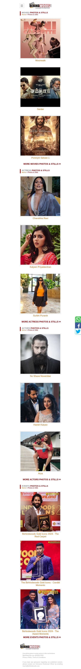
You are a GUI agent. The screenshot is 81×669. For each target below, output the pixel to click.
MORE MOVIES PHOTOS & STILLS (40, 164)
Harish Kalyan (40, 425)
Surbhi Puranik (40, 315)
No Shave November (40, 376)
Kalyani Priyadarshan (40, 267)
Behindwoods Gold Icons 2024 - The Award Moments (40, 632)
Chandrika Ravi (40, 218)
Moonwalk (40, 60)
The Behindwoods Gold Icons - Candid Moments (40, 583)
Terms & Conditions (39, 657)
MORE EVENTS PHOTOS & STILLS (40, 637)
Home (24, 14)
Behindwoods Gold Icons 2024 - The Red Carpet (40, 535)
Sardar (40, 109)
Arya (40, 473)
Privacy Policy (27, 657)
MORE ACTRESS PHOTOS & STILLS (40, 322)
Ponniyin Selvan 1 (40, 158)
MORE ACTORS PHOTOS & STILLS (40, 479)
